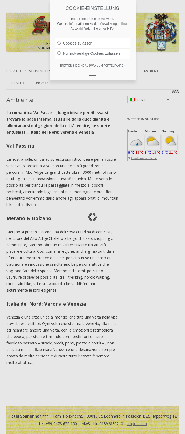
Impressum (137, 423)
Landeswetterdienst (144, 158)
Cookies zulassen (75, 35)
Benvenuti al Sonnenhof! (28, 71)
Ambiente (152, 71)
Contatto (15, 83)
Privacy (42, 83)
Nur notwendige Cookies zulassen (88, 46)
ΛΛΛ (175, 91)
